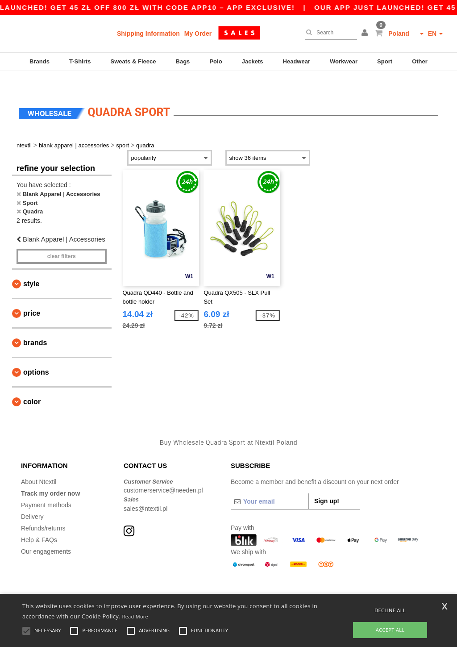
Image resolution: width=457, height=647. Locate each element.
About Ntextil (38, 464)
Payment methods (46, 487)
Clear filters (61, 239)
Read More (135, 616)
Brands (39, 61)
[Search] (329, 32)
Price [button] (31, 296)
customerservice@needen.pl (163, 473)
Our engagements (46, 534)
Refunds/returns (43, 510)
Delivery (32, 499)
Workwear (343, 61)
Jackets (252, 61)
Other (420, 61)
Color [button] (32, 384)
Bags (183, 61)
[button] (365, 33)
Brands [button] (35, 326)
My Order (198, 33)
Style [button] (31, 267)
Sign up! (326, 483)
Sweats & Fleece (133, 61)
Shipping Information (148, 33)
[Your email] (269, 484)
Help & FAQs (39, 522)
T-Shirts (80, 61)
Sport (384, 61)
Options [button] (36, 355)
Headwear (296, 61)
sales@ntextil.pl (145, 491)
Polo (215, 61)
